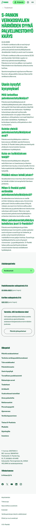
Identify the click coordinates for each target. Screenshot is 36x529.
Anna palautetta (8, 398)
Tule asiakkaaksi (8, 362)
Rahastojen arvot (8, 380)
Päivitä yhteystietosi (18, 331)
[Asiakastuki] (28, 2)
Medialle (5, 427)
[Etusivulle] (5, 2)
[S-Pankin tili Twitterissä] (7, 485)
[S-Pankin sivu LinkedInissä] (16, 485)
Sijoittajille (6, 431)
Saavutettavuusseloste (9, 506)
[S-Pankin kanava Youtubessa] (12, 485)
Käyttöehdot (6, 497)
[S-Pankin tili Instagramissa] (21, 485)
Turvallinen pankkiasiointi (12, 376)
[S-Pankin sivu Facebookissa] (3, 485)
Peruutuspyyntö (8, 407)
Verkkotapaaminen (9, 416)
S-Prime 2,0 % (7, 475)
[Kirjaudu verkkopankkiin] (18, 2)
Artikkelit (5, 389)
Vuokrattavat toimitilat (11, 393)
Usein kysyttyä (7, 371)
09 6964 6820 (7, 290)
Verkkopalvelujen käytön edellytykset (14, 514)
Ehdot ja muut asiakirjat (10, 518)
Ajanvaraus (6, 411)
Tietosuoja (5, 501)
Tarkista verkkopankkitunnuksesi (15, 358)
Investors (5, 436)
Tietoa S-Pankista (9, 422)
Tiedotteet (8, 8)
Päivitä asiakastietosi (10, 353)
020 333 (5, 302)
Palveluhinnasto (8, 367)
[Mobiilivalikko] (32, 2)
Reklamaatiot (7, 402)
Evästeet (4, 510)
